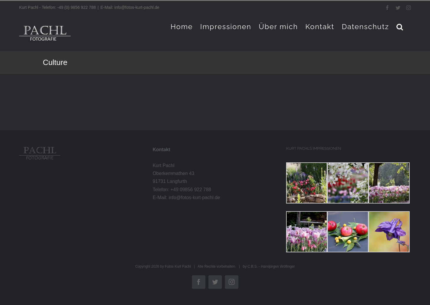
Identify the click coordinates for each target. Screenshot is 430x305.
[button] (400, 26)
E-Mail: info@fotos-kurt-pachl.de (129, 7)
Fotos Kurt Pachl (178, 266)
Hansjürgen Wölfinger (278, 266)
